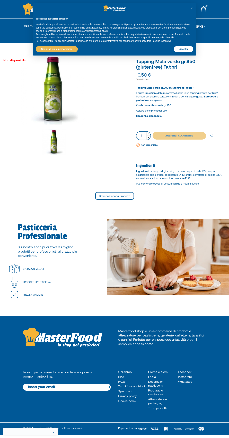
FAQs (122, 382)
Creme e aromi (159, 372)
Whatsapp (186, 382)
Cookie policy (128, 407)
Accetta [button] (183, 49)
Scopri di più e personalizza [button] (56, 49)
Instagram (185, 377)
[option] (67, 89)
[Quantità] (141, 136)
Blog (121, 377)
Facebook (185, 372)
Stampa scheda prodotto (114, 195)
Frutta (152, 377)
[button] (191, 8)
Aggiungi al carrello (179, 135)
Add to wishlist (212, 135)
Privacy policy (128, 402)
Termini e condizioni (126, 389)
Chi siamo (125, 372)
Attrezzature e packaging (158, 403)
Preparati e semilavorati (157, 394)
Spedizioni (126, 397)
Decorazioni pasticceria (157, 384)
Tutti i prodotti (158, 410)
